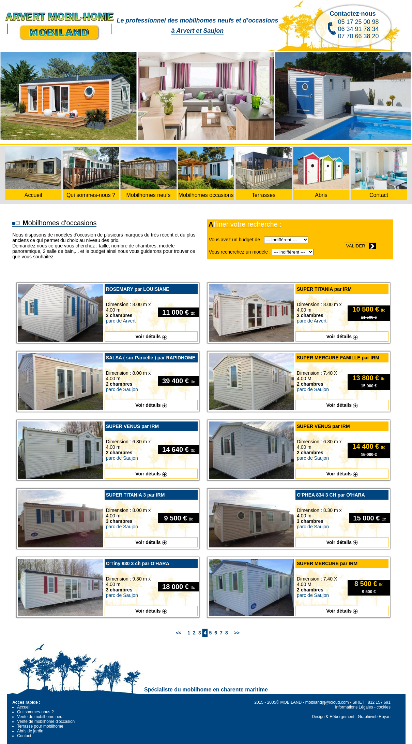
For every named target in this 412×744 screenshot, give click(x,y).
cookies (384, 707)
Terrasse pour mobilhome (40, 726)
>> (237, 632)
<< (178, 632)
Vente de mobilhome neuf (40, 716)
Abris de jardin (30, 731)
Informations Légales (354, 707)
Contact (24, 735)
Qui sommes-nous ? (35, 712)
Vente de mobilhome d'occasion (46, 721)
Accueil (23, 707)
